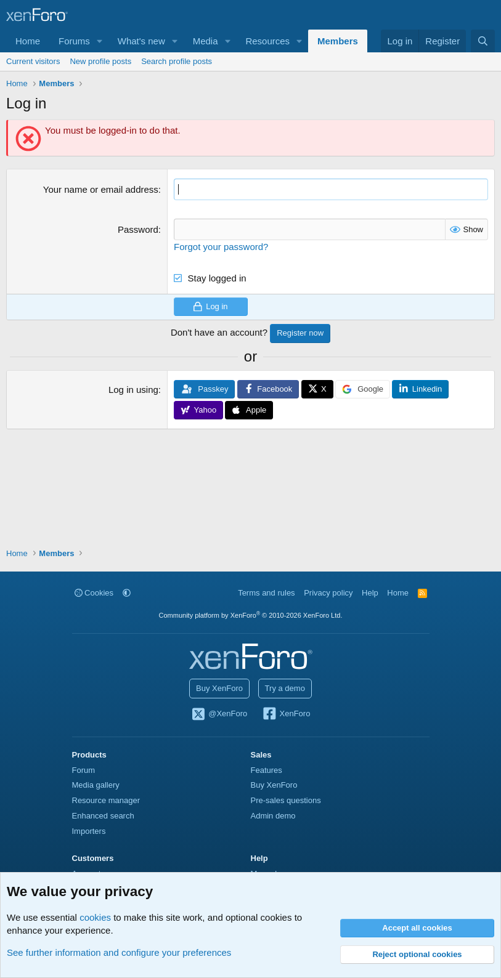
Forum (84, 770)
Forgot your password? (221, 246)
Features (266, 770)
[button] (99, 41)
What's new (141, 41)
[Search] (483, 41)
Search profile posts (176, 61)
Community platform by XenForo (251, 615)
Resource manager (106, 800)
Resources (267, 41)
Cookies (94, 592)
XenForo (286, 714)
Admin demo (273, 815)
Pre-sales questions (286, 800)
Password (138, 229)
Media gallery (96, 785)
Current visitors (33, 61)
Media (205, 41)
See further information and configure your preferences (119, 952)
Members (337, 41)
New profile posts (100, 61)
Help (370, 592)
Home (27, 41)
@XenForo (219, 714)
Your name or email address (100, 189)
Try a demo (285, 688)
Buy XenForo (219, 688)
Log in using (133, 389)
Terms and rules (266, 592)
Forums (74, 41)
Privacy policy (328, 592)
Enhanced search (103, 815)
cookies (95, 917)
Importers (89, 831)
